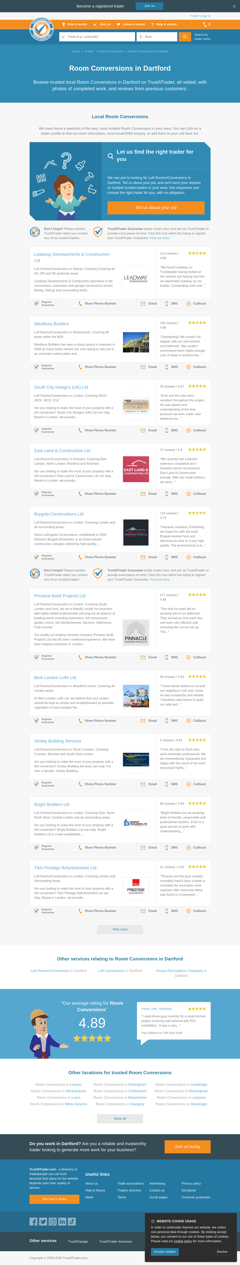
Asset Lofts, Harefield (157, 1008)
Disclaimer (189, 1190)
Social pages (159, 1197)
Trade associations (131, 1183)
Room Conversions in (58, 1084)
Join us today (187, 1146)
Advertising (157, 1183)
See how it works (54, 1199)
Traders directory (129, 1190)
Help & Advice (95, 1190)
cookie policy (183, 1241)
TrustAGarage (78, 1241)
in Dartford (59, 971)
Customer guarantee (196, 1197)
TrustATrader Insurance (115, 1241)
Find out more (159, 238)
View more (120, 929)
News (89, 1197)
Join (149, 5)
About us (92, 1183)
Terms (122, 1197)
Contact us (157, 1190)
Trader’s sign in (200, 15)
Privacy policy (191, 1183)
